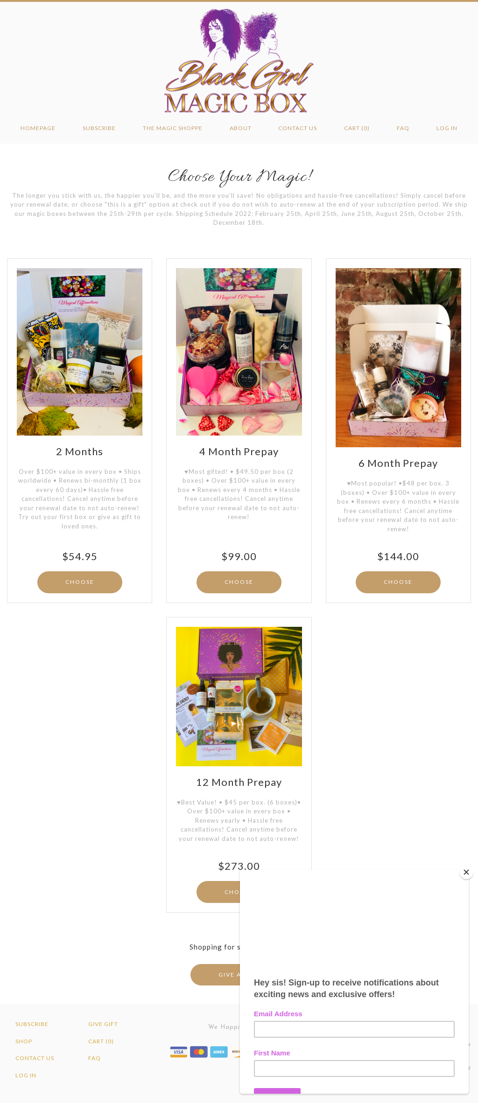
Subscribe (99, 128)
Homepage (38, 128)
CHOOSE (79, 581)
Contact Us (297, 128)
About (241, 128)
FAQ (403, 128)
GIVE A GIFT (238, 974)
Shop (23, 1041)
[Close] (466, 872)
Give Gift (103, 1023)
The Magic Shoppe (173, 128)
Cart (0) (357, 128)
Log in (446, 128)
